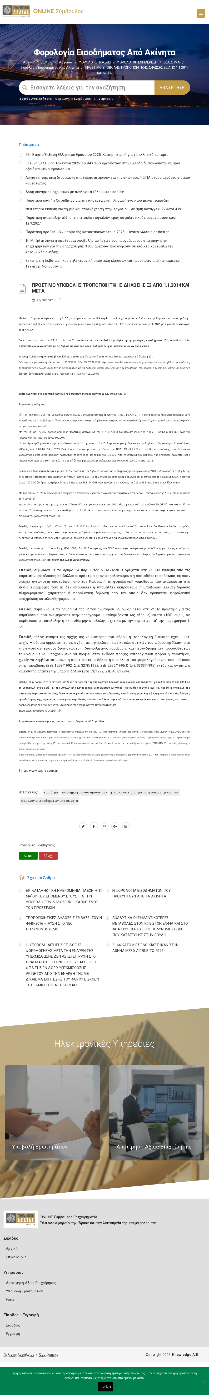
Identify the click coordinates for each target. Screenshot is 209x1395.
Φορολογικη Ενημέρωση (73, 98)
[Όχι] (203, 1383)
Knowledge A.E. (185, 1355)
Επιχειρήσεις (103, 98)
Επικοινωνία (16, 1257)
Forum (11, 1299)
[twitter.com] (83, 826)
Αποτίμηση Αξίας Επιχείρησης (31, 1283)
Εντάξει (105, 1387)
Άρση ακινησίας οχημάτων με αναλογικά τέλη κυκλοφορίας (74, 192)
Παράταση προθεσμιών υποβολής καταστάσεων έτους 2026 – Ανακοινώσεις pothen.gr (97, 232)
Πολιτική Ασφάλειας (19, 1354)
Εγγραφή (13, 1334)
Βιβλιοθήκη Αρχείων (56, 62)
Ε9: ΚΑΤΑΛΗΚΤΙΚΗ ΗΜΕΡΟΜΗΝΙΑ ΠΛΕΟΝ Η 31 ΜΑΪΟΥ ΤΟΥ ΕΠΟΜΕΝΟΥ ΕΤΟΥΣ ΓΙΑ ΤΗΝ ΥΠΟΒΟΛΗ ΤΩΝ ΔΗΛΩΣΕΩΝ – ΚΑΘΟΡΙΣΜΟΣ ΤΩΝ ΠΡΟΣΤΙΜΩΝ (64, 899)
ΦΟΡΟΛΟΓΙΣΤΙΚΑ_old (95, 62)
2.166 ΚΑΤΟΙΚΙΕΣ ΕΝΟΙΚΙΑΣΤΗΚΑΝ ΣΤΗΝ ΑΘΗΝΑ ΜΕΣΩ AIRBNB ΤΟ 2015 (145, 948)
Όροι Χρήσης (48, 1354)
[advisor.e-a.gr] (126, 826)
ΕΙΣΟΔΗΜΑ (172, 62)
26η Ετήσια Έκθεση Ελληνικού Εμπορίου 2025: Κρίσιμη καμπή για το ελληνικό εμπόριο (97, 154)
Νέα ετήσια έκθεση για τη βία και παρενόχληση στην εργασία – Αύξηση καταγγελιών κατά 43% (103, 209)
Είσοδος (13, 1325)
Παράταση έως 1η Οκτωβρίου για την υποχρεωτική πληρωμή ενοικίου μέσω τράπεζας (97, 200)
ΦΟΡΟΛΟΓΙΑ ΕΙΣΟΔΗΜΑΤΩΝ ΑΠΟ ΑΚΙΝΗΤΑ (49, 800)
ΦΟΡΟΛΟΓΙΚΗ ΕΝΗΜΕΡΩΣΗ (137, 62)
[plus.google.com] (115, 826)
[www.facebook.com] (94, 826)
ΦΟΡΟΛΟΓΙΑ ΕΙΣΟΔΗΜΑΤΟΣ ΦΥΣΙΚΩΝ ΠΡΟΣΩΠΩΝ (144, 792)
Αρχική (28, 62)
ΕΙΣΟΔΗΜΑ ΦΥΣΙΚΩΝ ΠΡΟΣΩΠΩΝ (84, 792)
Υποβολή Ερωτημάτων (24, 1291)
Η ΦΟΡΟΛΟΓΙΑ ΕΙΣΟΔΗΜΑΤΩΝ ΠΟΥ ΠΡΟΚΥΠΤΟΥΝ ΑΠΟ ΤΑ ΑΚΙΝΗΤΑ (141, 893)
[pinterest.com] (104, 826)
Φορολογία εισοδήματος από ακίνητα (49, 67)
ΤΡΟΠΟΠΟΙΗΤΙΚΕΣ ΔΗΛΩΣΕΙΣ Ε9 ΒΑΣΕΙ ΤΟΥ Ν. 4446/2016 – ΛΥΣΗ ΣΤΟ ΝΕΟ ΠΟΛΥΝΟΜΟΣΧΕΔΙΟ (64, 923)
